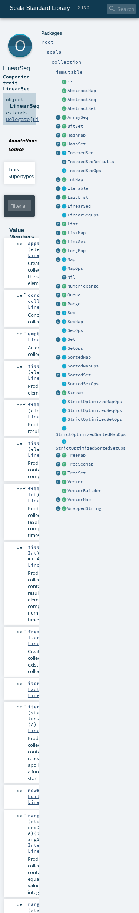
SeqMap (75, 321)
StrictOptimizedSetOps (94, 419)
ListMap (76, 232)
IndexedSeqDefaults (90, 161)
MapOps (75, 268)
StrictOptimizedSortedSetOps (91, 448)
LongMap (76, 250)
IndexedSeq (80, 152)
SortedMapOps (83, 366)
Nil (71, 277)
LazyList (77, 197)
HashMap (76, 135)
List (72, 223)
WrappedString (84, 508)
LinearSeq (79, 206)
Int (32, 494)
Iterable (77, 188)
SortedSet (79, 374)
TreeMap (76, 455)
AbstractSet (81, 108)
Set (71, 339)
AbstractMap (81, 90)
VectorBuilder (84, 490)
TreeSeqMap (80, 464)
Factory (38, 689)
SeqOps (75, 330)
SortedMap (79, 357)
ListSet (76, 241)
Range (73, 303)
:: (70, 81)
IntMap (75, 179)
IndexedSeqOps (84, 170)
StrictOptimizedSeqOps (94, 410)
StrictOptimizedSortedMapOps (91, 434)
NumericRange (83, 286)
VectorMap (79, 499)
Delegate (18, 119)
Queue (73, 295)
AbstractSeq (81, 99)
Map (71, 259)
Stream (75, 392)
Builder (38, 796)
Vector (75, 481)
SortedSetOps (83, 383)
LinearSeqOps (83, 215)
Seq (71, 312)
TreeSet (76, 473)
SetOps (75, 348)
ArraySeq (77, 117)
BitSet (75, 126)
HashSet (76, 144)
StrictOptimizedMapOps (94, 401)
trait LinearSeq (16, 85)
